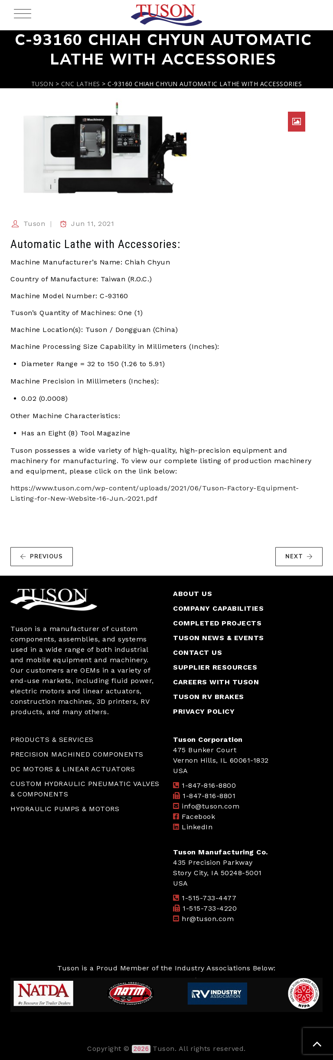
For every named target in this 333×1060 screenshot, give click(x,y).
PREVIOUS (41, 557)
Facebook (198, 816)
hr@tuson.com (208, 919)
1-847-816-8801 (209, 796)
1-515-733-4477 (209, 898)
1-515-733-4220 (210, 908)
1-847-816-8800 (209, 785)
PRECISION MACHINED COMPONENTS (77, 754)
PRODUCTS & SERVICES (52, 739)
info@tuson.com (210, 806)
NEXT (299, 557)
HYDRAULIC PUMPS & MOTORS (64, 809)
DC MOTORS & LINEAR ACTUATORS (72, 769)
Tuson (34, 223)
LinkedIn (197, 827)
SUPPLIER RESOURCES (215, 667)
